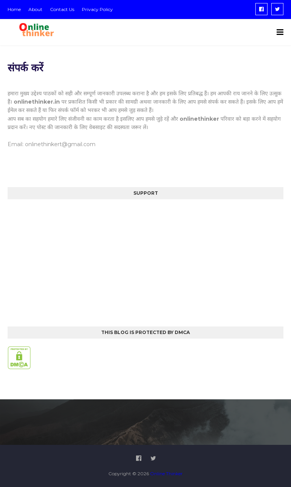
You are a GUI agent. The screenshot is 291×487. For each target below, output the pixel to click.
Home (14, 9)
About (35, 9)
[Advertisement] (145, 260)
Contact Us (62, 9)
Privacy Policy (97, 9)
